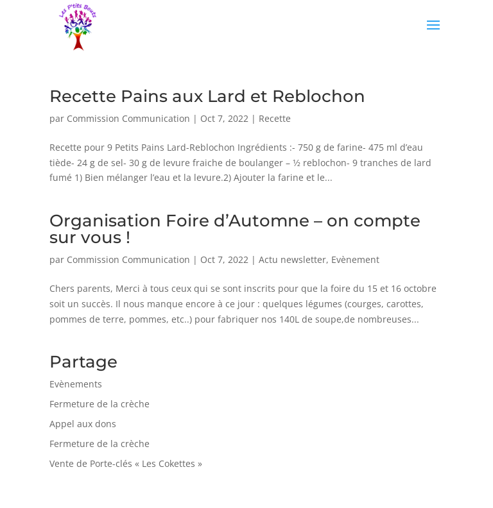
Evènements (75, 384)
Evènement (355, 259)
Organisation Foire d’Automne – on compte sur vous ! (234, 229)
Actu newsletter (292, 259)
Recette (275, 118)
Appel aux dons (82, 424)
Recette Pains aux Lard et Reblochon (207, 96)
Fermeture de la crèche (99, 404)
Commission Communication (128, 118)
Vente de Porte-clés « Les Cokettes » (125, 463)
